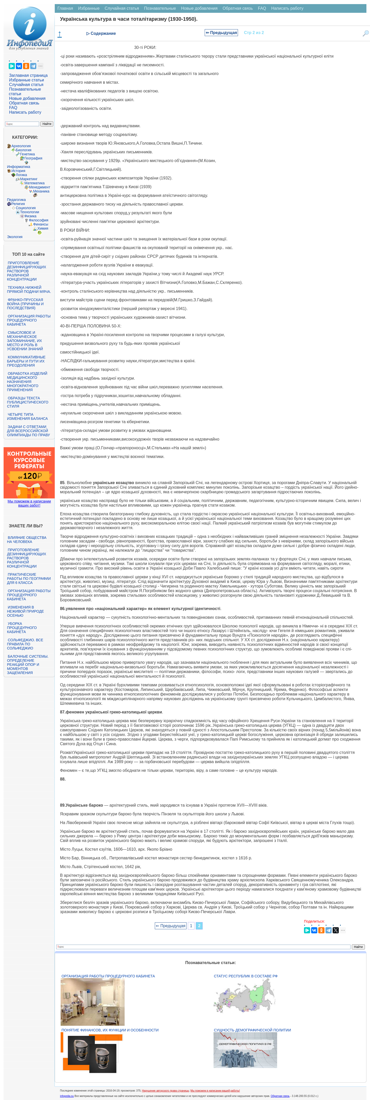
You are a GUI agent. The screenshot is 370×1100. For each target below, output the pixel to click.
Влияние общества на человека (26, 540)
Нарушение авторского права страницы (165, 1090)
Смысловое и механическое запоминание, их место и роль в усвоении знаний (25, 340)
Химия (42, 228)
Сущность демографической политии (252, 1030)
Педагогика (16, 200)
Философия (38, 220)
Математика (34, 183)
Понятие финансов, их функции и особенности (109, 1030)
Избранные (89, 8)
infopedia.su (67, 1096)
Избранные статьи (26, 80)
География (33, 158)
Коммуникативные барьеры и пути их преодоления (26, 361)
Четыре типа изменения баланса (27, 416)
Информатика (18, 167)
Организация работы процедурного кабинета (28, 320)
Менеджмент (39, 187)
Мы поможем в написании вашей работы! (215, 1090)
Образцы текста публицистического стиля (27, 402)
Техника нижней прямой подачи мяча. (29, 289)
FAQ (13, 107)
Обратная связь (24, 103)
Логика (21, 175)
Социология (26, 208)
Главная (65, 8)
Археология (21, 146)
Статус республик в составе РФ (246, 976)
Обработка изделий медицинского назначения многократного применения (27, 381)
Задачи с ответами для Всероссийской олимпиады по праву (28, 431)
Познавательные (160, 8)
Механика (41, 191)
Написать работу (25, 112)
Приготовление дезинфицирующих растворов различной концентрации (26, 271)
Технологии (29, 212)
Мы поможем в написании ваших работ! (29, 503)
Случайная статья (26, 84)
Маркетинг (28, 179)
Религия (18, 204)
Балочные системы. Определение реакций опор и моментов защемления (27, 664)
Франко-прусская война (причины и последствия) (25, 304)
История (18, 171)
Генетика (27, 154)
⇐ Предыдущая (221, 32)
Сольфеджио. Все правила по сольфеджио (25, 644)
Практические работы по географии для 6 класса (29, 578)
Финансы (40, 224)
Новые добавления (27, 98)
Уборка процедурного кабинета (22, 628)
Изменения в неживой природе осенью (25, 611)
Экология (14, 237)
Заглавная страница (28, 75)
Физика (30, 216)
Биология (23, 150)
